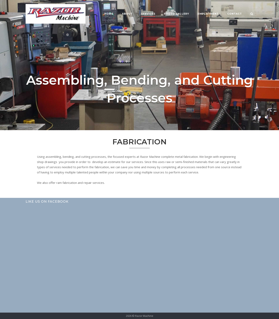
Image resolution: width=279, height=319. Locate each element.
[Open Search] (251, 14)
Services (148, 13)
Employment (208, 13)
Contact (234, 13)
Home (108, 13)
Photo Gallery (176, 13)
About (127, 13)
